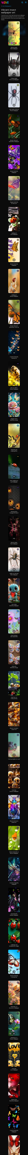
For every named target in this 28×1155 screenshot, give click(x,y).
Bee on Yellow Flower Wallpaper (14, 388)
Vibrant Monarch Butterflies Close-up (14, 326)
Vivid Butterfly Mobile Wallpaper (14, 914)
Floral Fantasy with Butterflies (14, 636)
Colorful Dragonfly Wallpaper (14, 883)
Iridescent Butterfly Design (14, 667)
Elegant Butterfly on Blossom (14, 202)
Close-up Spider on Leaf (14, 759)
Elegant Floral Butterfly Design (14, 419)
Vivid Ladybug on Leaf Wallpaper (14, 481)
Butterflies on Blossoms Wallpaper (14, 1007)
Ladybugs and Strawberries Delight (14, 945)
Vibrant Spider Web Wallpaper (14, 48)
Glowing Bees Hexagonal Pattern (14, 512)
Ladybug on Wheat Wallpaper (14, 295)
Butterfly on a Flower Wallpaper (14, 1038)
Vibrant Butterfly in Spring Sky (14, 976)
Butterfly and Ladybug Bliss (14, 450)
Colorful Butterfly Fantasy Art (14, 357)
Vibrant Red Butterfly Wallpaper (14, 1100)
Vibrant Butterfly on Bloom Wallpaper (14, 852)
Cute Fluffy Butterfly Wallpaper (14, 605)
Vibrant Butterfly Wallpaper (14, 171)
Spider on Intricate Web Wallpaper (14, 574)
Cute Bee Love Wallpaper (14, 1069)
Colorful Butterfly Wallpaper (14, 1131)
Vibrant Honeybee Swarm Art (14, 728)
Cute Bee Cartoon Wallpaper (14, 790)
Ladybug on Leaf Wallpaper (14, 233)
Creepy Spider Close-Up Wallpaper (14, 79)
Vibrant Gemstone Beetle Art (14, 821)
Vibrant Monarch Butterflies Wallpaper (14, 140)
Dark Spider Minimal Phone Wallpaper (14, 110)
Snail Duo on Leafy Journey (14, 697)
